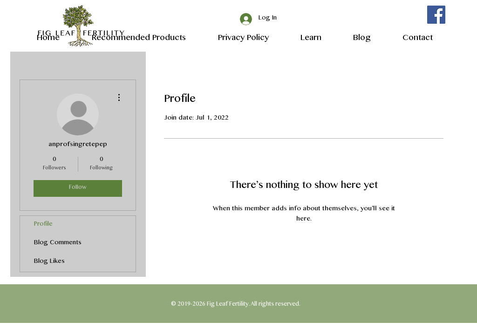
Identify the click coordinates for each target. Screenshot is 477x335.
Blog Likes (49, 262)
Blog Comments (58, 243)
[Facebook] (436, 15)
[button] (302, 38)
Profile (43, 225)
